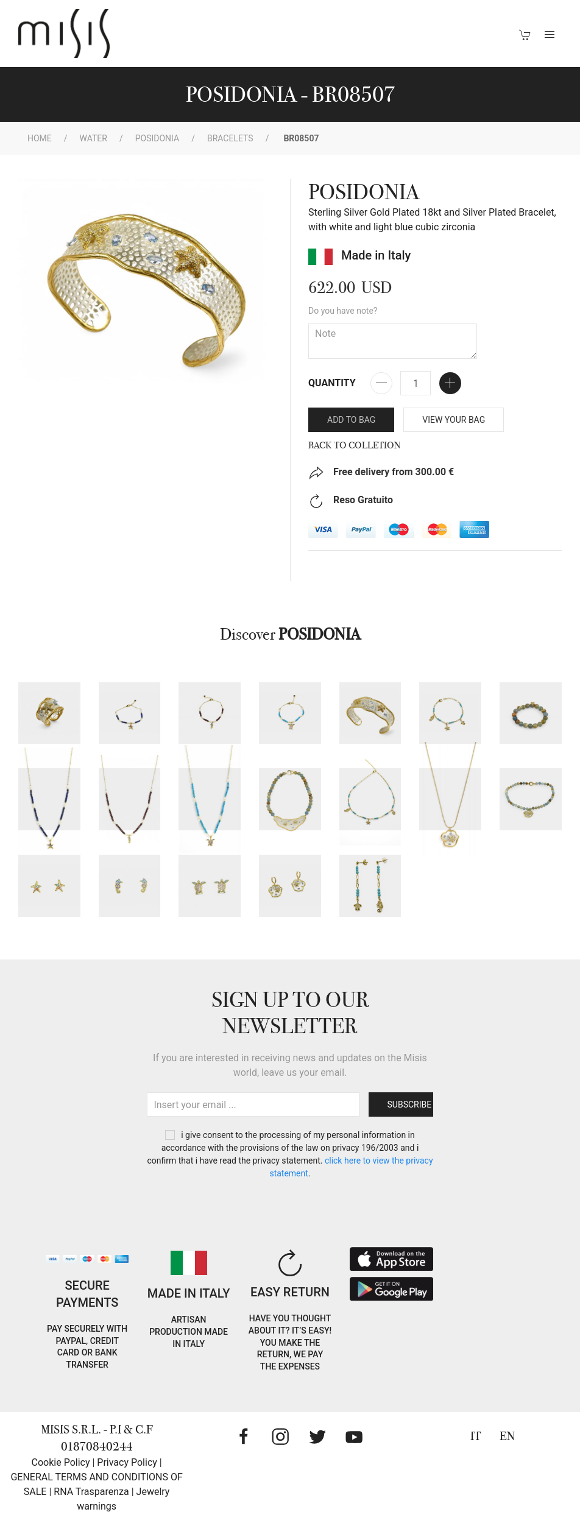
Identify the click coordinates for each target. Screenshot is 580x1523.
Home (39, 138)
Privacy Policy (127, 1462)
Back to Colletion (354, 445)
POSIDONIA (157, 138)
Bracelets (230, 138)
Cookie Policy (61, 1462)
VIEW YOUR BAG (453, 420)
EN (507, 1436)
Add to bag (351, 420)
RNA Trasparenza (91, 1491)
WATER (93, 138)
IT (475, 1436)
